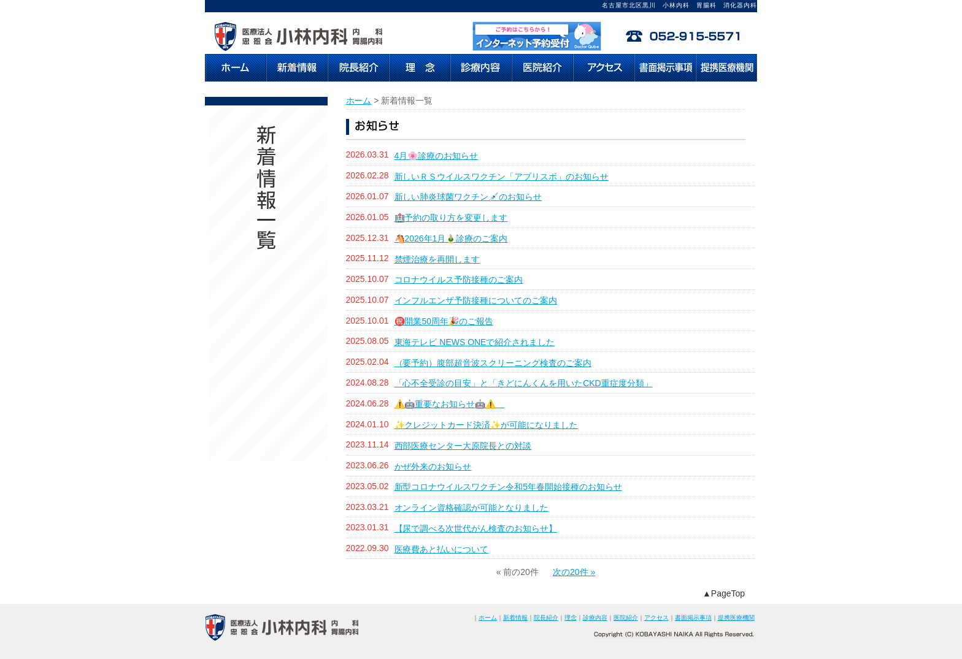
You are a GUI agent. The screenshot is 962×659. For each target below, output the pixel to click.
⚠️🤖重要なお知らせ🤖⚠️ (449, 404)
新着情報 (515, 617)
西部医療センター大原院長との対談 (463, 446)
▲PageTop (723, 593)
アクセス (656, 617)
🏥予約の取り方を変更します (451, 218)
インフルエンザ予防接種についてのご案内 (476, 300)
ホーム (359, 100)
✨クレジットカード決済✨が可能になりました (486, 425)
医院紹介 (626, 617)
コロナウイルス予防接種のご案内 (458, 279)
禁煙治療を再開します (437, 259)
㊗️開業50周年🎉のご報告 (443, 321)
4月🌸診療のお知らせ (436, 156)
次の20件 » (574, 572)
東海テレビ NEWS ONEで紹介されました (474, 342)
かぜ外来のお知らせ (433, 466)
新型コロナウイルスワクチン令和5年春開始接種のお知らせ (508, 487)
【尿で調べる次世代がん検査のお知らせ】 (476, 528)
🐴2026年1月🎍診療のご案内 (451, 238)
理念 (570, 617)
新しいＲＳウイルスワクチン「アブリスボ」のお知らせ (501, 176)
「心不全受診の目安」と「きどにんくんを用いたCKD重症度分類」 (523, 383)
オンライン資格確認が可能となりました (471, 507)
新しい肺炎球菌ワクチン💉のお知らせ (468, 197)
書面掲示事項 (693, 617)
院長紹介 (546, 617)
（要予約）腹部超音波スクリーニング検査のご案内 (493, 363)
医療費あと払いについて (441, 549)
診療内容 (595, 617)
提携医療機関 (736, 617)
